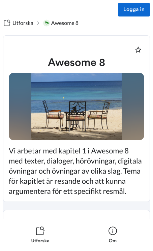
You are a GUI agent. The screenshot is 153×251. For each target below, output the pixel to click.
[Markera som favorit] (138, 50)
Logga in (134, 9)
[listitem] (40, 234)
